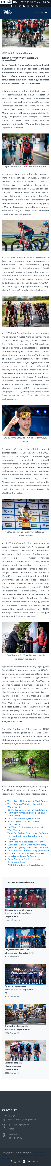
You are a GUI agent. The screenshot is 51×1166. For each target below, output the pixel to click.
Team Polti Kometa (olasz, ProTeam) (25, 841)
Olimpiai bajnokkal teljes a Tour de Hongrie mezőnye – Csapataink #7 (18, 913)
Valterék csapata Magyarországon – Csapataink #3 (14, 1066)
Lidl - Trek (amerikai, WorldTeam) (24, 818)
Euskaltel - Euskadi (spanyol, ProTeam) (26, 844)
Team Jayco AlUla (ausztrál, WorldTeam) (27, 801)
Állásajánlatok (24, 1155)
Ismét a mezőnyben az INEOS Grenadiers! (20, 59)
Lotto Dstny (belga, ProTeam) (21, 856)
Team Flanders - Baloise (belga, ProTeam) (28, 850)
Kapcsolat (40, 1155)
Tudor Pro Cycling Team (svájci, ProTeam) (28, 833)
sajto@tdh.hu (15, 1138)
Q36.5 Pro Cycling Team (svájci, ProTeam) (28, 847)
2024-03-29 (8, 53)
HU (37, 12)
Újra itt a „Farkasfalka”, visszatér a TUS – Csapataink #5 (19, 989)
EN (41, 12)
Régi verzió (7, 1158)
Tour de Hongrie (24, 53)
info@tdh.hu (15, 1134)
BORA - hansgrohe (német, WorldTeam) (27, 810)
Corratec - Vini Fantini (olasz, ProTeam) (26, 853)
